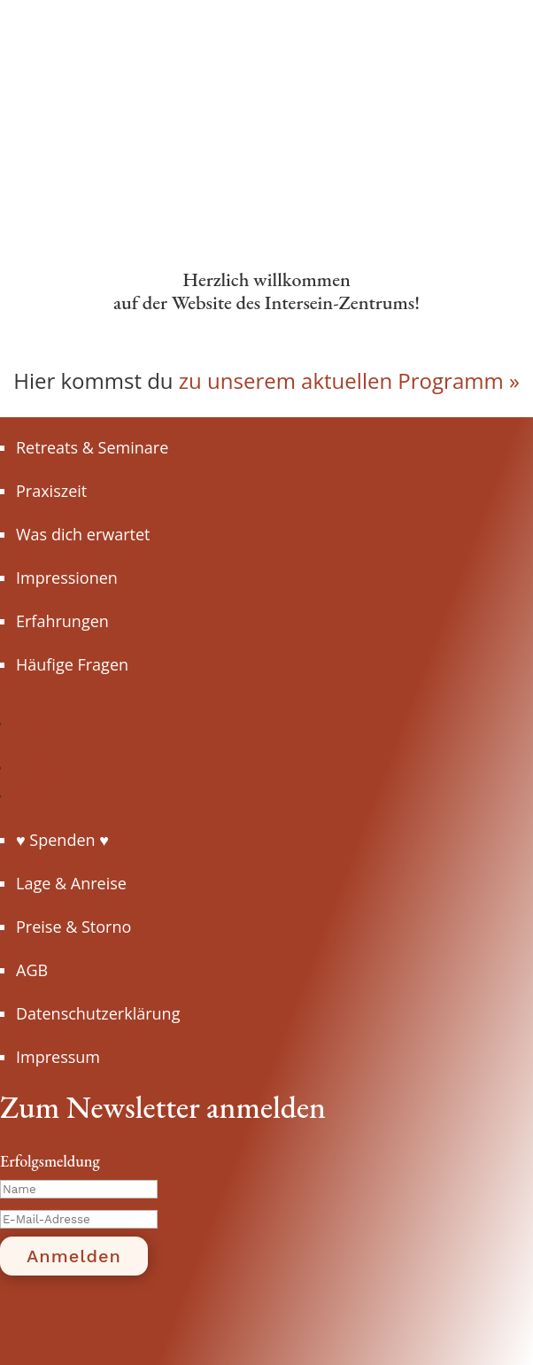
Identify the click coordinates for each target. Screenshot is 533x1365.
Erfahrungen (62, 621)
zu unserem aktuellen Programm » (349, 380)
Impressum (58, 1056)
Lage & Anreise (71, 883)
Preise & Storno (73, 926)
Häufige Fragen (72, 664)
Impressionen (67, 577)
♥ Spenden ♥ (62, 839)
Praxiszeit (51, 490)
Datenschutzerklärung (98, 1013)
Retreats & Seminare (92, 447)
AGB (32, 970)
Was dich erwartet (83, 534)
